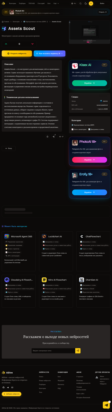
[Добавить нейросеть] (91, 3)
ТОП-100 (32, 3)
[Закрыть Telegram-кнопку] (109, 402)
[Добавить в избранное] (47, 136)
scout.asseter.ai (102, 105)
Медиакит (61, 380)
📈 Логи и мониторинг (79, 129)
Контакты (61, 384)
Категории (12, 3)
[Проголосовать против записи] (32, 44)
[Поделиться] (53, 136)
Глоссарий (41, 3)
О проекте (79, 377)
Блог (49, 3)
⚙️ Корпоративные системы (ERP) (83, 125)
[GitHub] (3, 387)
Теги (40, 392)
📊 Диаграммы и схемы (96, 129)
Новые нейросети (45, 380)
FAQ (59, 388)
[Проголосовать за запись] (6, 44)
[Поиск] (80, 3)
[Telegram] (8, 387)
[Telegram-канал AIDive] (106, 405)
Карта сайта (80, 394)
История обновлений (83, 397)
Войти (102, 3)
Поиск (41, 377)
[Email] (12, 387)
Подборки (22, 3)
